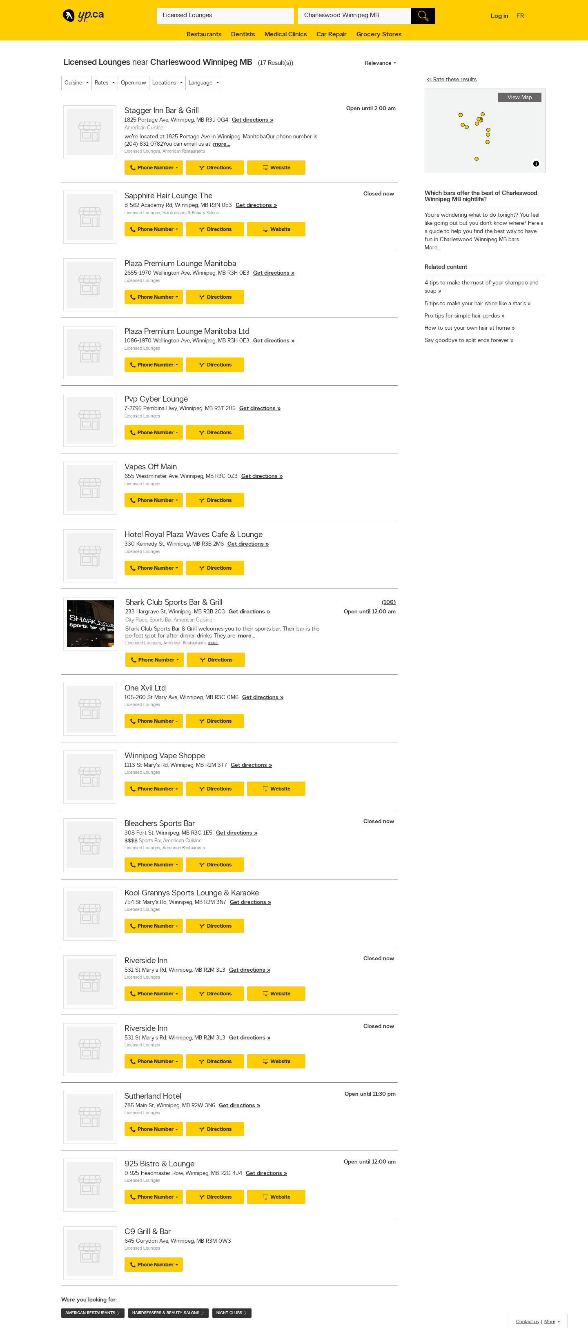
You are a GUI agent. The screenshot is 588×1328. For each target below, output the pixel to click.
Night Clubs (231, 1313)
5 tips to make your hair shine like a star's (475, 304)
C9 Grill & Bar (148, 1232)
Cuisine (73, 83)
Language (200, 83)
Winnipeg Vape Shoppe (165, 756)
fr (521, 17)
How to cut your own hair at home (467, 328)
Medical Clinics (286, 34)
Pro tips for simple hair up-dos (462, 316)
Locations (164, 83)
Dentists (243, 34)
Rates (101, 83)
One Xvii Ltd (145, 688)
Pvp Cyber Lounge (156, 399)
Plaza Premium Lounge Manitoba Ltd (187, 332)
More (549, 1321)
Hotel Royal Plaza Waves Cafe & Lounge (194, 535)
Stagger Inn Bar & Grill (162, 111)
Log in (499, 16)
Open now (133, 83)
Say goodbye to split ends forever (467, 341)
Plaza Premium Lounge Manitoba (180, 264)
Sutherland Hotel (153, 1097)
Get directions (250, 120)
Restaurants (204, 34)
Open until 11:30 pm (370, 1094)
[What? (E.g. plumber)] (225, 16)
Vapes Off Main (151, 467)
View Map (520, 98)
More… (213, 643)
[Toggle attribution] (536, 164)
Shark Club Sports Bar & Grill (174, 603)
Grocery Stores (378, 34)
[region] (485, 131)
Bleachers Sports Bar (160, 824)
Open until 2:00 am (371, 109)
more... (221, 144)
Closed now (379, 194)
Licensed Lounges (142, 151)
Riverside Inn (146, 961)
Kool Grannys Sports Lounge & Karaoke (192, 893)
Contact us (527, 1321)
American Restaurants (184, 151)
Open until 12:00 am (370, 612)
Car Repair (331, 34)
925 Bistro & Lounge (159, 1164)
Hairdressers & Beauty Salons (191, 213)
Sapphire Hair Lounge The (168, 196)
